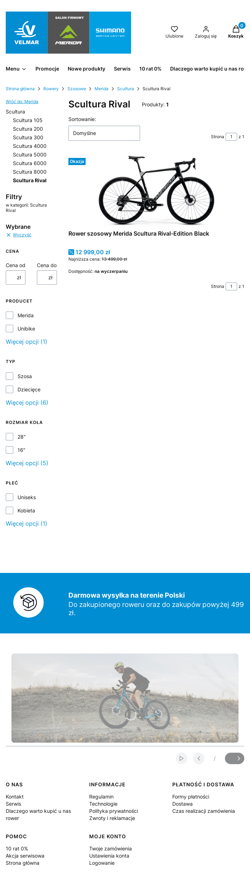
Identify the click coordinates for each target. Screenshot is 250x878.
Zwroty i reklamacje (112, 818)
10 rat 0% (17, 848)
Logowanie (102, 863)
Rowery (51, 88)
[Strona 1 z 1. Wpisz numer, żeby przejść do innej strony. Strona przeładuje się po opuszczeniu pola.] (231, 137)
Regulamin (101, 796)
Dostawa (182, 804)
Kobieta (26, 510)
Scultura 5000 (30, 154)
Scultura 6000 (30, 163)
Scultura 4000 (30, 146)
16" (21, 450)
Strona (217, 136)
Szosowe (76, 88)
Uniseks (27, 497)
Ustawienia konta (109, 856)
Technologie (103, 804)
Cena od (15, 265)
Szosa (25, 376)
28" (22, 437)
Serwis (13, 804)
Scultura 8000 (30, 172)
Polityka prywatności (113, 811)
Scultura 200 (28, 129)
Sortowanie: (82, 119)
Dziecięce (29, 389)
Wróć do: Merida (22, 101)
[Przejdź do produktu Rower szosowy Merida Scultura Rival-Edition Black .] (156, 191)
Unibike (26, 328)
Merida (102, 88)
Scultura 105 (28, 120)
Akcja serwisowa (25, 856)
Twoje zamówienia (110, 848)
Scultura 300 (28, 137)
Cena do (47, 265)
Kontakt (15, 796)
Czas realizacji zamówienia (203, 811)
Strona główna (20, 88)
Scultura (125, 88)
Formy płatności (190, 796)
